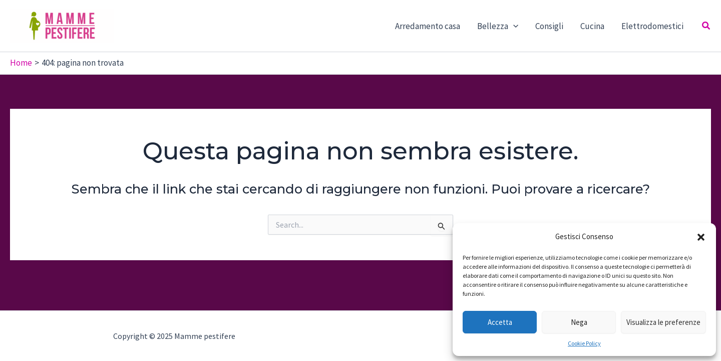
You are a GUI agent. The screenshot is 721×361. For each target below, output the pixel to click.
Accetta (500, 322)
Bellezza (497, 26)
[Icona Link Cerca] (706, 26)
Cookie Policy (584, 343)
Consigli (549, 26)
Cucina (592, 26)
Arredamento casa (427, 26)
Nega (579, 322)
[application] (513, 26)
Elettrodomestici (652, 26)
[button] (701, 237)
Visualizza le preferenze (663, 322)
